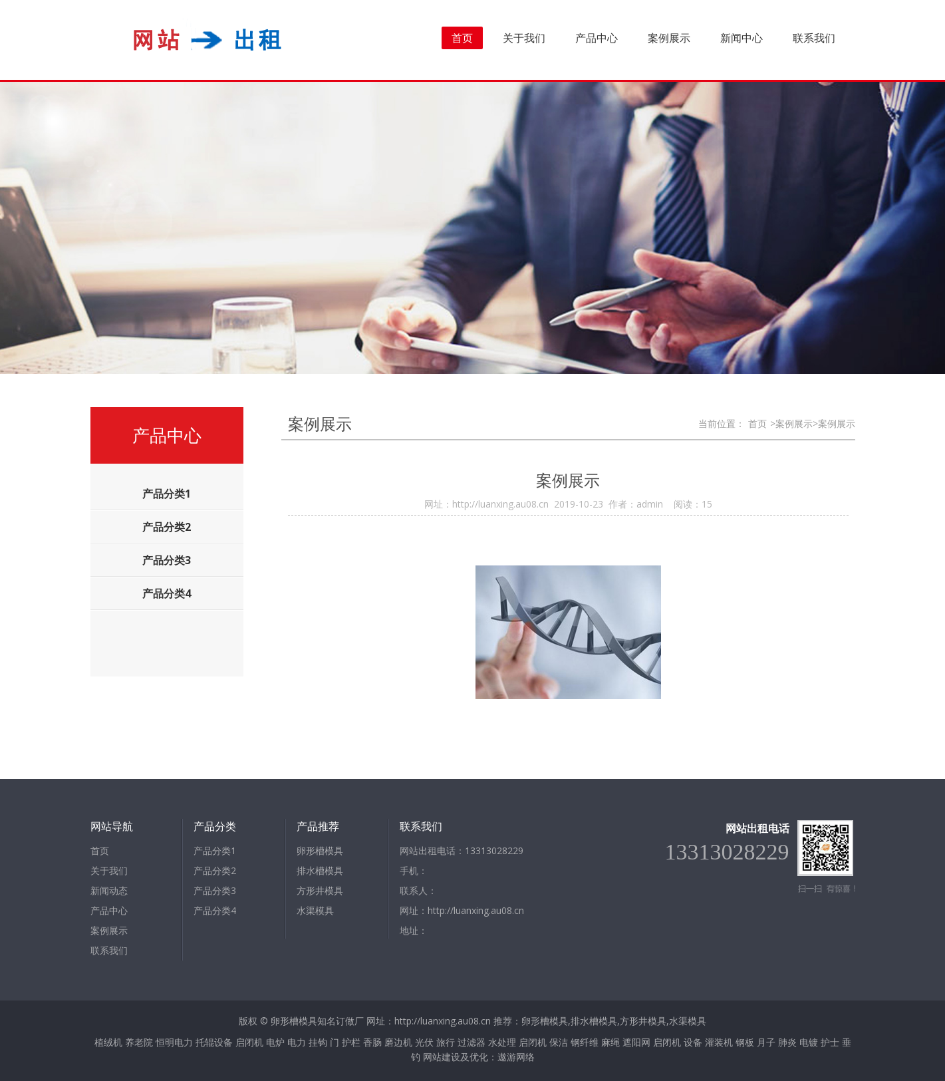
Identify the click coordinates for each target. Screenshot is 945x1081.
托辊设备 (214, 1042)
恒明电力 (174, 1042)
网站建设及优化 (455, 1056)
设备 (693, 1042)
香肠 (372, 1042)
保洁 (558, 1042)
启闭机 (249, 1042)
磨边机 (398, 1042)
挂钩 (318, 1042)
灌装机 (719, 1042)
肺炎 (787, 1042)
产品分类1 (215, 850)
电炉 (275, 1042)
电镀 (808, 1042)
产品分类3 (215, 890)
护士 (830, 1042)
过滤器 (471, 1042)
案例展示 (669, 38)
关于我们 (524, 38)
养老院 (139, 1042)
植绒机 (108, 1042)
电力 (296, 1042)
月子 (766, 1042)
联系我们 (814, 38)
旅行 (445, 1042)
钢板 (745, 1042)
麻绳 (610, 1042)
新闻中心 (741, 38)
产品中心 (596, 38)
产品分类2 (215, 870)
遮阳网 (636, 1042)
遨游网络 (516, 1056)
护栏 (351, 1042)
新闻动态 (109, 890)
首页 (462, 38)
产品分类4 (215, 910)
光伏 (424, 1042)
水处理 (502, 1042)
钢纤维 (585, 1042)
